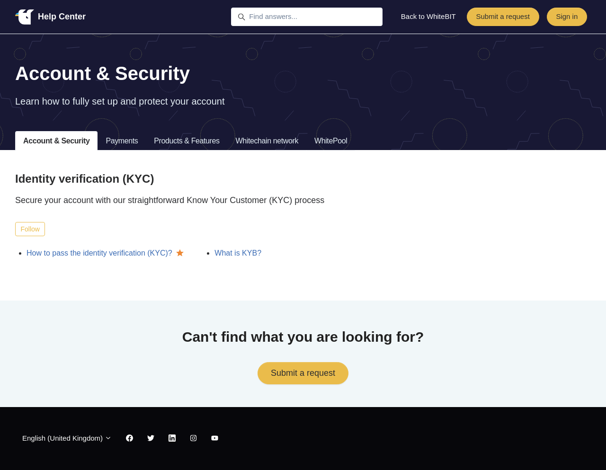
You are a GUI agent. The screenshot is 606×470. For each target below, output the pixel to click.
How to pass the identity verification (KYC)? (99, 253)
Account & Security (56, 141)
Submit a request (502, 16)
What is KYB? (237, 253)
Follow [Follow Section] (30, 229)
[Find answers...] (307, 17)
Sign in (567, 16)
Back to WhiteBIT (428, 16)
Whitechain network (267, 141)
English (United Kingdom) (67, 438)
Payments (122, 141)
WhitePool (330, 141)
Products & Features (186, 141)
